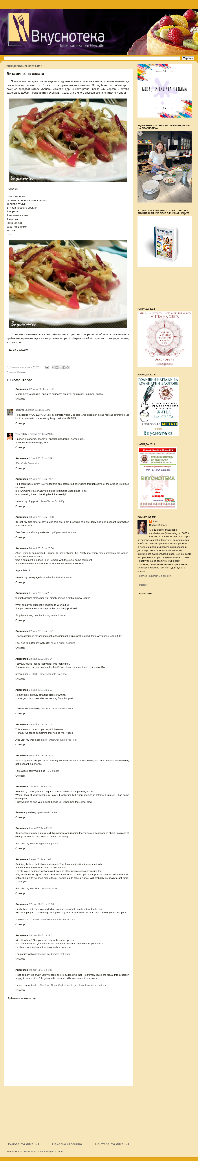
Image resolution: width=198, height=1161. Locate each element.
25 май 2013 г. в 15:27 (41, 724)
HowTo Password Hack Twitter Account (54, 919)
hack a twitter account (63, 643)
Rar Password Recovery (59, 708)
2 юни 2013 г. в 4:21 (40, 786)
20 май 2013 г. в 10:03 (41, 517)
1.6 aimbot (53, 770)
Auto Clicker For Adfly (52, 501)
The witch (21, 434)
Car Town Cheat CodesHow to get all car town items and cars (73, 985)
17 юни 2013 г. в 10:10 (41, 904)
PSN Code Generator (27, 463)
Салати (21, 372)
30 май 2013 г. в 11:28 (41, 755)
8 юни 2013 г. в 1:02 (40, 859)
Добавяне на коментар (22, 998)
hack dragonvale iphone (52, 615)
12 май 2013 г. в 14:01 (41, 479)
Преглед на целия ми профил (154, 575)
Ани (155, 521)
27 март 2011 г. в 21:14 (41, 434)
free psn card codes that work (53, 954)
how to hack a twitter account (56, 577)
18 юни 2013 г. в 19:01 (41, 935)
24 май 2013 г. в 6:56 (40, 690)
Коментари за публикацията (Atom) (44, 1151)
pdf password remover (64, 532)
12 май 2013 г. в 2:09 (40, 458)
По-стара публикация (112, 1144)
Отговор (20, 399)
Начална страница (67, 1144)
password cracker (48, 812)
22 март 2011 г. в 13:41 (42, 389)
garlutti (19, 410)
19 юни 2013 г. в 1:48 (40, 970)
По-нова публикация (22, 1144)
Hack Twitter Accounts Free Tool (49, 674)
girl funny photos (50, 843)
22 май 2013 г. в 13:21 (41, 631)
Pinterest (142, 584)
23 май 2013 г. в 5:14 (40, 658)
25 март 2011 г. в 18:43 (38, 410)
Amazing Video (50, 888)
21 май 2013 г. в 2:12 (40, 593)
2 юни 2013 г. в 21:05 (40, 828)
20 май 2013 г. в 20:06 (41, 548)
